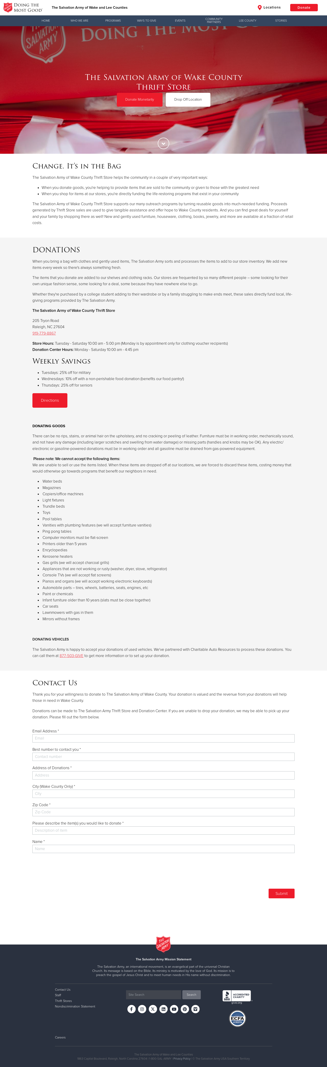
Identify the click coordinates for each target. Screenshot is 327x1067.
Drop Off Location (188, 99)
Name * (38, 841)
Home (46, 21)
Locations (269, 7)
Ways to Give (146, 21)
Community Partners (214, 20)
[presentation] (260, 873)
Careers (60, 1037)
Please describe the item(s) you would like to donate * (78, 823)
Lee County (247, 21)
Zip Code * (41, 804)
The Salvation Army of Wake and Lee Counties (90, 7)
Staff (58, 995)
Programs (113, 21)
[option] (163, 90)
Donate (304, 8)
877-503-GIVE (71, 655)
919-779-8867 (44, 333)
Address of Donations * (52, 767)
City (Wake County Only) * (53, 786)
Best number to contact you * (56, 749)
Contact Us (62, 990)
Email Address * (45, 731)
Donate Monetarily (139, 99)
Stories (281, 21)
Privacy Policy (181, 1059)
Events (180, 21)
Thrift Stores (63, 1001)
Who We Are (79, 21)
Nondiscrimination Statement (75, 1006)
